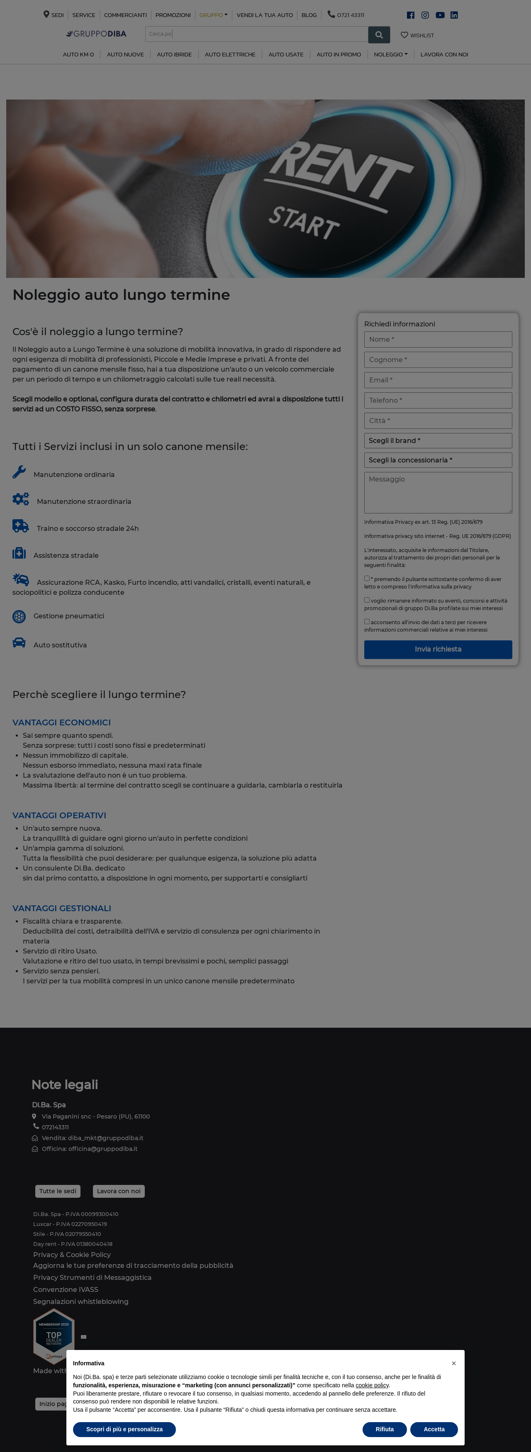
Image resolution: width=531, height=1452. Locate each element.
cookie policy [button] (372, 1385)
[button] (453, 1363)
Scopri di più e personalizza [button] (124, 1429)
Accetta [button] (434, 1429)
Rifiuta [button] (385, 1429)
